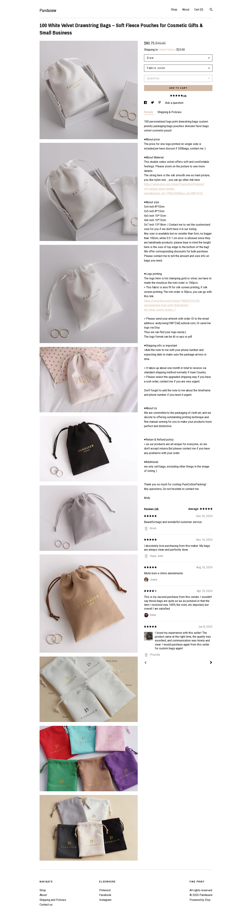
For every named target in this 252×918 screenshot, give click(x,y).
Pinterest (105, 890)
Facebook (105, 895)
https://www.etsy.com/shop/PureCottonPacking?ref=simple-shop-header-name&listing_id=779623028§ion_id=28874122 (174, 189)
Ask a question (174, 102)
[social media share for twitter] (153, 102)
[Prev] (145, 663)
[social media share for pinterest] (160, 102)
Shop (174, 9)
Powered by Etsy (200, 900)
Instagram (105, 900)
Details (149, 112)
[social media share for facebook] (146, 102)
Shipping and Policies (53, 900)
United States (167, 49)
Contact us (46, 904)
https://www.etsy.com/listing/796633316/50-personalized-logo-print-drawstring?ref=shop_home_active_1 (172, 305)
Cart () (198, 9)
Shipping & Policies (169, 112)
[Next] (211, 663)
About (185, 9)
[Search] (211, 10)
